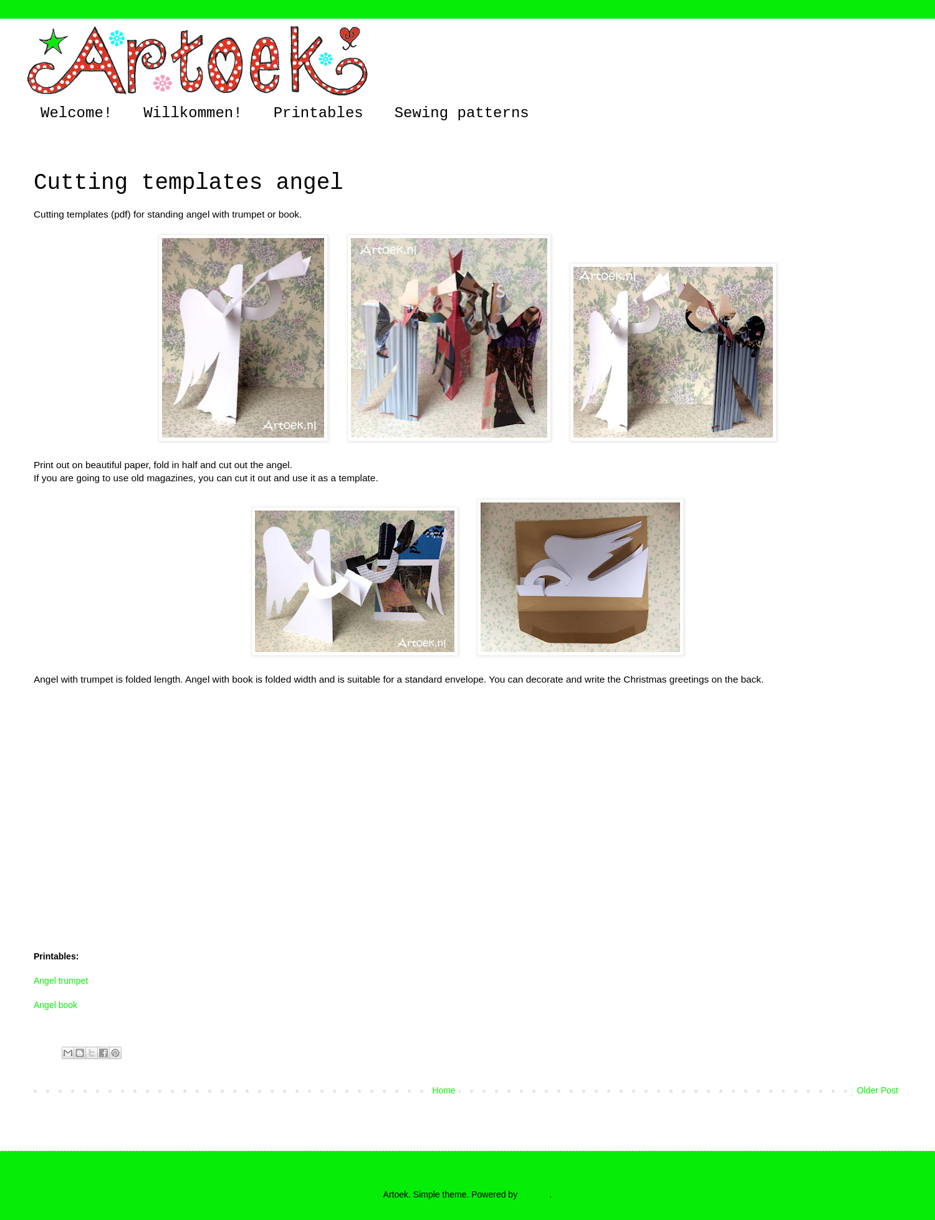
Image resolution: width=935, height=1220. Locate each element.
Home (443, 1090)
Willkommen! (192, 113)
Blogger (534, 1194)
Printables (318, 113)
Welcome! (76, 113)
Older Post (877, 1090)
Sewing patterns (462, 113)
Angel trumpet (61, 981)
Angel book (55, 1005)
